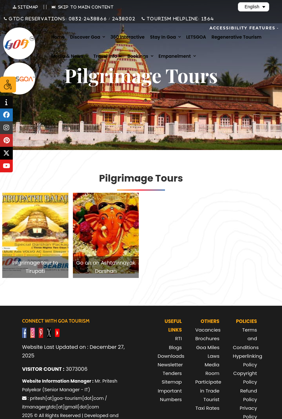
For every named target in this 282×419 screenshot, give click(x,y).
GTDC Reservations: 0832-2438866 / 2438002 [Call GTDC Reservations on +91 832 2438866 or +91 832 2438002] (71, 19)
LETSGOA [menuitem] (196, 37)
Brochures (207, 338)
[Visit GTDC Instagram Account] (32, 332)
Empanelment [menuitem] (175, 56)
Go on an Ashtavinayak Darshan (105, 267)
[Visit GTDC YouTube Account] (57, 332)
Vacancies (208, 329)
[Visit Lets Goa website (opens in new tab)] (19, 78)
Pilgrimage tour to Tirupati (35, 267)
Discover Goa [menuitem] (85, 37)
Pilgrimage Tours (141, 178)
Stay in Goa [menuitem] (163, 37)
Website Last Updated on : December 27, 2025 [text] (73, 351)
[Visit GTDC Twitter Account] (49, 332)
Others (210, 321)
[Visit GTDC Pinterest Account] (41, 332)
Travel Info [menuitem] (105, 56)
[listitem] (35, 235)
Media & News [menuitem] (67, 56)
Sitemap (172, 381)
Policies (246, 321)
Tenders (172, 373)
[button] (35, 235)
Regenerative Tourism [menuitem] (236, 37)
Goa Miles (207, 347)
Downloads (171, 356)
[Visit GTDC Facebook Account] (24, 332)
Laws (213, 356)
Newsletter (170, 364)
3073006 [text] (54, 369)
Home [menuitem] (58, 37)
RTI (178, 338)
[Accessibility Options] (8, 85)
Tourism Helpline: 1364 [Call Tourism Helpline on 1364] (179, 19)
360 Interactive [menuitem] (127, 37)
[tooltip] (6, 102)
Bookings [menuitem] (137, 56)
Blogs (175, 347)
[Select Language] (253, 6)
